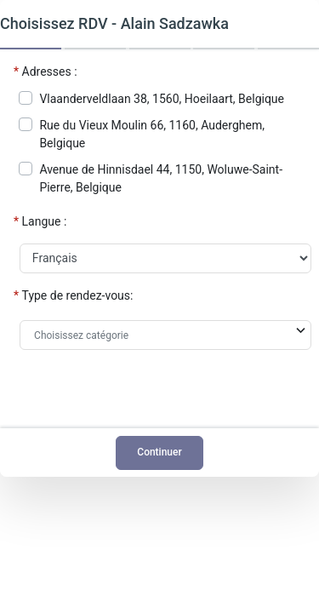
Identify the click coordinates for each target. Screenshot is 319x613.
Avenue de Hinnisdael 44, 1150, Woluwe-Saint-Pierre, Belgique (160, 178)
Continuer (159, 452)
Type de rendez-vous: (78, 295)
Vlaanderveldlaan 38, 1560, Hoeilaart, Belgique (161, 99)
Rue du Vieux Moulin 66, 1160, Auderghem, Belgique (152, 134)
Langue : (44, 221)
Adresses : (49, 71)
